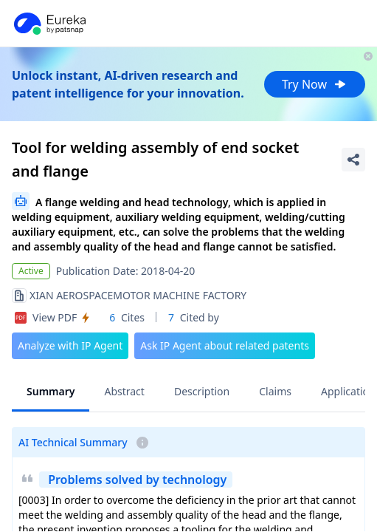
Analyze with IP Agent (70, 345)
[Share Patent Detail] (353, 159)
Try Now (314, 84)
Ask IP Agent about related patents (224, 345)
